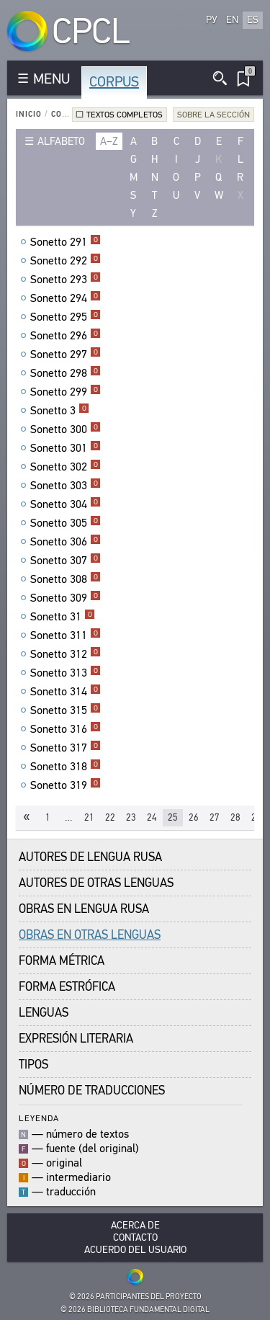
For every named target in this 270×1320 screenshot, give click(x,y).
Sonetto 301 (65, 448)
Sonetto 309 (65, 598)
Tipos (33, 1064)
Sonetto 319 (65, 785)
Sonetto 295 (65, 317)
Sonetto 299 (65, 391)
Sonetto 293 (65, 279)
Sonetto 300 (65, 429)
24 (152, 817)
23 (131, 817)
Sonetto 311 (65, 635)
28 (235, 817)
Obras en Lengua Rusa (84, 909)
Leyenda (39, 1118)
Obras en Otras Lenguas (90, 934)
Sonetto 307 (65, 560)
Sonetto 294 (65, 298)
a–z (109, 141)
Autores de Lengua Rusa (90, 857)
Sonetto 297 (65, 354)
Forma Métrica (61, 960)
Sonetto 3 (59, 410)
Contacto (135, 1237)
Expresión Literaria (76, 1038)
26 (194, 817)
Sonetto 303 (65, 485)
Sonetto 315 (65, 710)
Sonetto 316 (65, 729)
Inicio (29, 114)
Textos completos (124, 115)
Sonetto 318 (65, 766)
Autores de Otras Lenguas (96, 883)
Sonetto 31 (62, 616)
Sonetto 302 (65, 466)
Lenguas (43, 1012)
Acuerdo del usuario (135, 1250)
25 (173, 817)
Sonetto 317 (65, 747)
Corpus (114, 81)
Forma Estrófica (67, 986)
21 (89, 817)
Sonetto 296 (65, 335)
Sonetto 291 (65, 242)
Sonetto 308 (65, 579)
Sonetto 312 (65, 654)
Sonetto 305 (65, 523)
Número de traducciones (92, 1090)
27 (215, 817)
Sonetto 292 (65, 260)
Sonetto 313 (65, 672)
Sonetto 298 (65, 373)
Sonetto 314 (65, 691)
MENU (51, 79)
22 (110, 817)
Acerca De (135, 1225)
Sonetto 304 (65, 504)
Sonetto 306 (65, 541)
